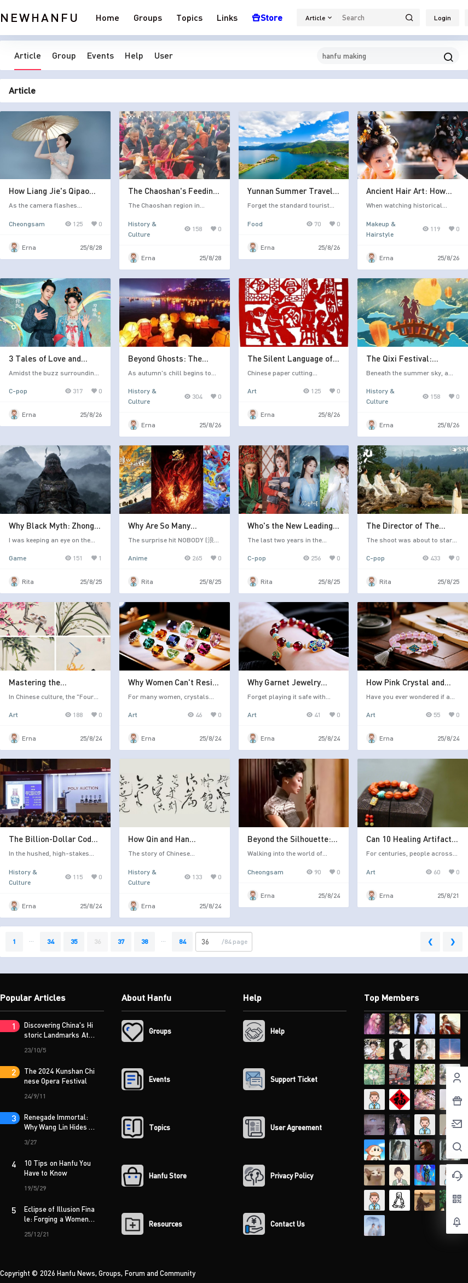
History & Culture (142, 224)
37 (121, 941)
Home (107, 17)
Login (442, 18)
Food (255, 224)
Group (64, 55)
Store (267, 17)
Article (27, 55)
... (31, 939)
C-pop (18, 391)
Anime (137, 558)
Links (227, 17)
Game (17, 558)
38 (144, 941)
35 (74, 941)
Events (100, 55)
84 (182, 941)
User (163, 55)
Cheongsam (27, 224)
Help (134, 55)
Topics (189, 17)
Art (252, 391)
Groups (148, 17)
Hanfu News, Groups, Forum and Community (125, 1273)
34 (50, 941)
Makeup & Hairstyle (381, 224)
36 (97, 941)
